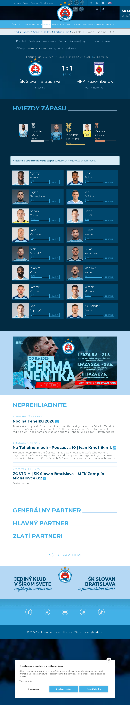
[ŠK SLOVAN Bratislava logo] (65, 11)
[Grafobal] (38, 596)
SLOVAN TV (99, 24)
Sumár (63, 41)
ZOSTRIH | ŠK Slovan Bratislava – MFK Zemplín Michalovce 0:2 (58, 541)
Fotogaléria (56, 48)
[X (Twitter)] (97, 3)
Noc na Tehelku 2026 (35, 443)
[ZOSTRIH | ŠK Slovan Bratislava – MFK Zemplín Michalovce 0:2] (65, 521)
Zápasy (26, 32)
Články (20, 48)
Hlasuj (54, 182)
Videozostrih (73, 48)
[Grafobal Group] (92, 609)
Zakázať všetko (63, 689)
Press (25, 3)
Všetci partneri (65, 621)
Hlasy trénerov (101, 41)
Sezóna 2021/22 (42, 32)
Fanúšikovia (36, 438)
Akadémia (65, 24)
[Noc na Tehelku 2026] (65, 425)
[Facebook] (90, 3)
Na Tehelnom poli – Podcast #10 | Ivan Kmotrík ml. (64, 491)
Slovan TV (35, 486)
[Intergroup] (38, 609)
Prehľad (21, 41)
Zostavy (42, 41)
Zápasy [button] (46, 24)
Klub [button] (21, 24)
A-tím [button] (39, 24)
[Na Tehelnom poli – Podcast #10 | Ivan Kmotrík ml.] (65, 473)
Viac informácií (26, 681)
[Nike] (65, 583)
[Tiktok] (103, 9)
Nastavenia (33, 689)
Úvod (14, 24)
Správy (55, 24)
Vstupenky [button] (30, 24)
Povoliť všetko (94, 689)
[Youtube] (103, 3)
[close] (108, 660)
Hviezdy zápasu (36, 48)
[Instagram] (97, 9)
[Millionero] (92, 596)
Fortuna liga (61, 32)
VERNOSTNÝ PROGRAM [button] (82, 24)
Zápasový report (80, 41)
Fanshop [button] (110, 24)
